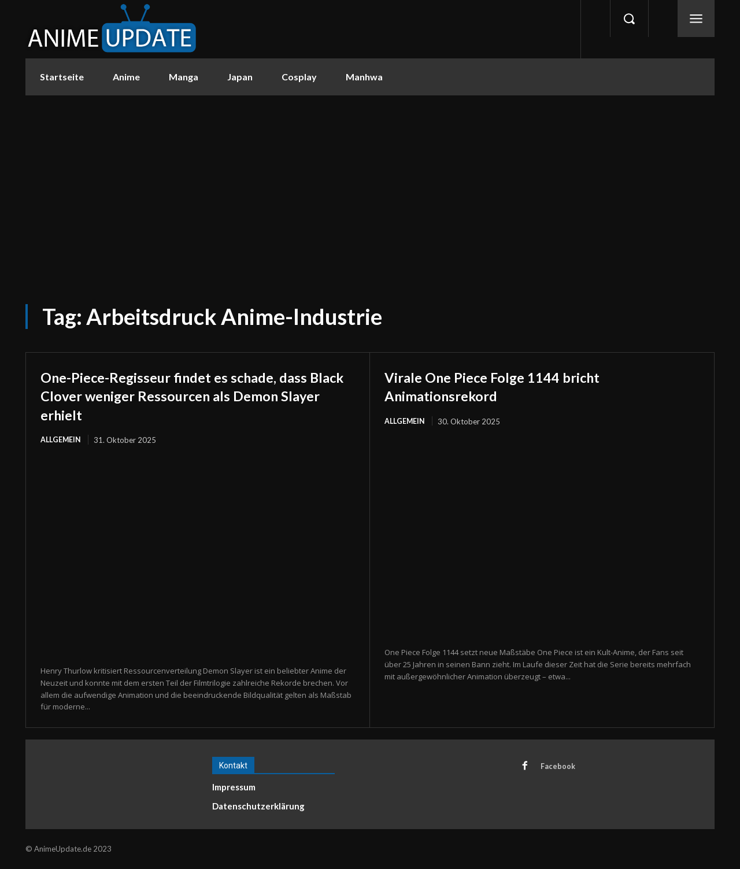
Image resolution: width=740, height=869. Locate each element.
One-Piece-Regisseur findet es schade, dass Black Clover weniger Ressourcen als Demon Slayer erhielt (197, 395)
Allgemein (61, 440)
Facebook (559, 767)
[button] (629, 18)
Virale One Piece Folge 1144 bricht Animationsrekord (511, 386)
